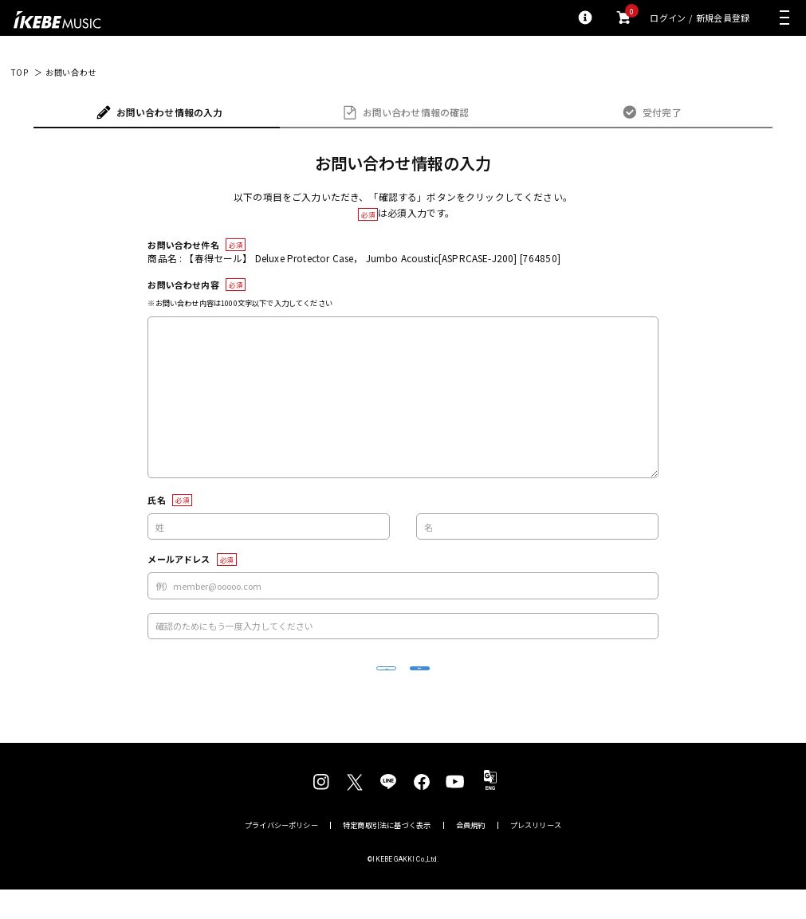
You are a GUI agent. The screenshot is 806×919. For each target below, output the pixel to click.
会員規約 (471, 854)
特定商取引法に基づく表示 (387, 854)
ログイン (668, 18)
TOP (19, 72)
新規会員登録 (722, 18)
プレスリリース (535, 854)
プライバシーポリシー (281, 854)
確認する (500, 682)
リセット (306, 683)
